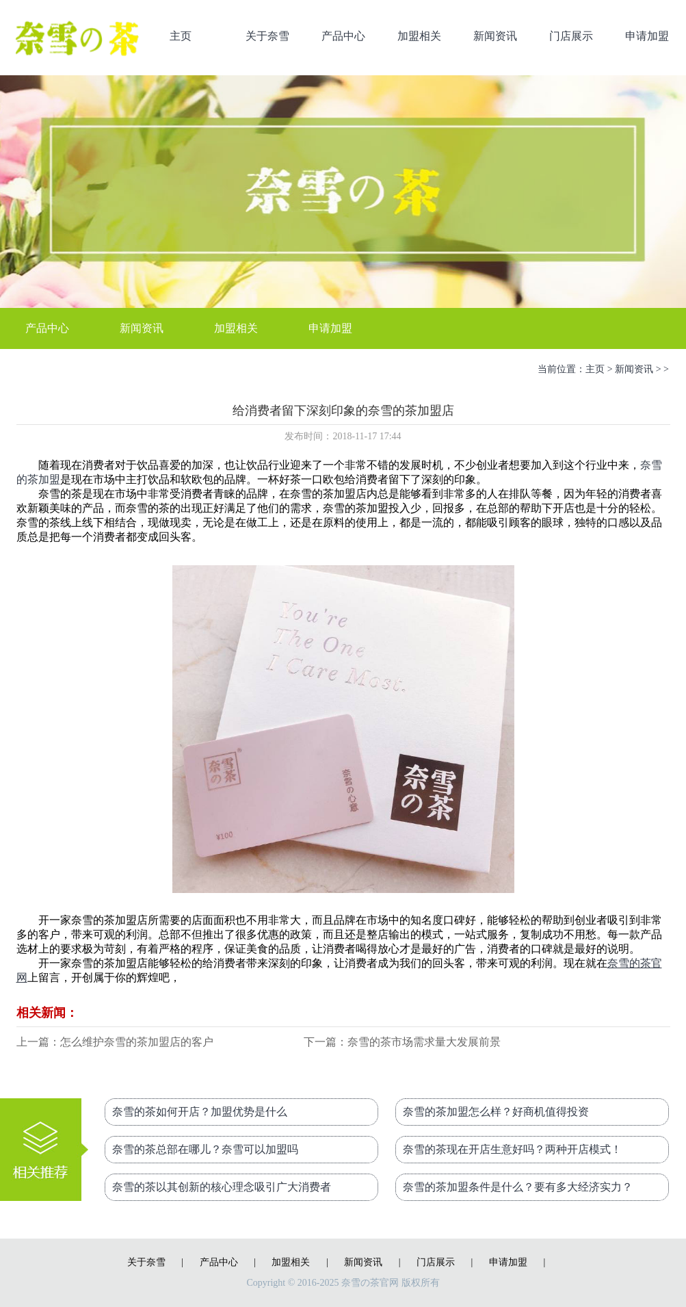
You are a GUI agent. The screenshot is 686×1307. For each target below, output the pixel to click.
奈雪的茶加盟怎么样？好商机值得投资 (496, 1111)
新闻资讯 (495, 36)
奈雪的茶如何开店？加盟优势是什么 (199, 1111)
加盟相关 (419, 36)
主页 (181, 36)
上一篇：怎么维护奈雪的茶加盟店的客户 (114, 1042)
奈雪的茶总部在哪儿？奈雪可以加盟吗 (205, 1149)
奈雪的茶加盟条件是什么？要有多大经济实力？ (518, 1187)
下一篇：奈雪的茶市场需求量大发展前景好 (402, 1043)
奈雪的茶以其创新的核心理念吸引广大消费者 (221, 1187)
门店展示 (571, 36)
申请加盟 (647, 36)
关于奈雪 (267, 36)
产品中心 (343, 36)
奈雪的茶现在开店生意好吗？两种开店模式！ (512, 1149)
